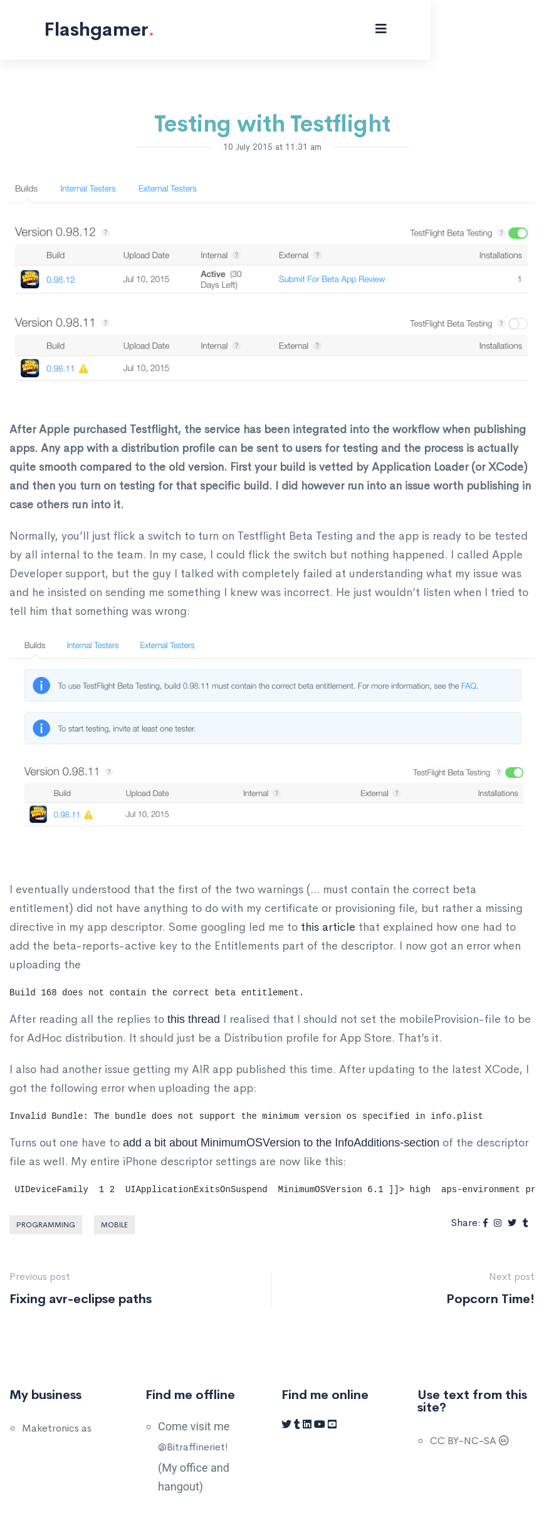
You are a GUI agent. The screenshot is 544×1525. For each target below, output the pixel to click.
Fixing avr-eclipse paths (80, 1299)
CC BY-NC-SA (469, 1440)
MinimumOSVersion (250, 1142)
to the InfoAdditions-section (369, 1142)
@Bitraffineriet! (193, 1447)
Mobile (114, 1225)
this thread (193, 1019)
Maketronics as (57, 1428)
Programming (45, 1225)
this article (328, 927)
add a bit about (162, 1142)
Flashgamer (108, 29)
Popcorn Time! (490, 1299)
